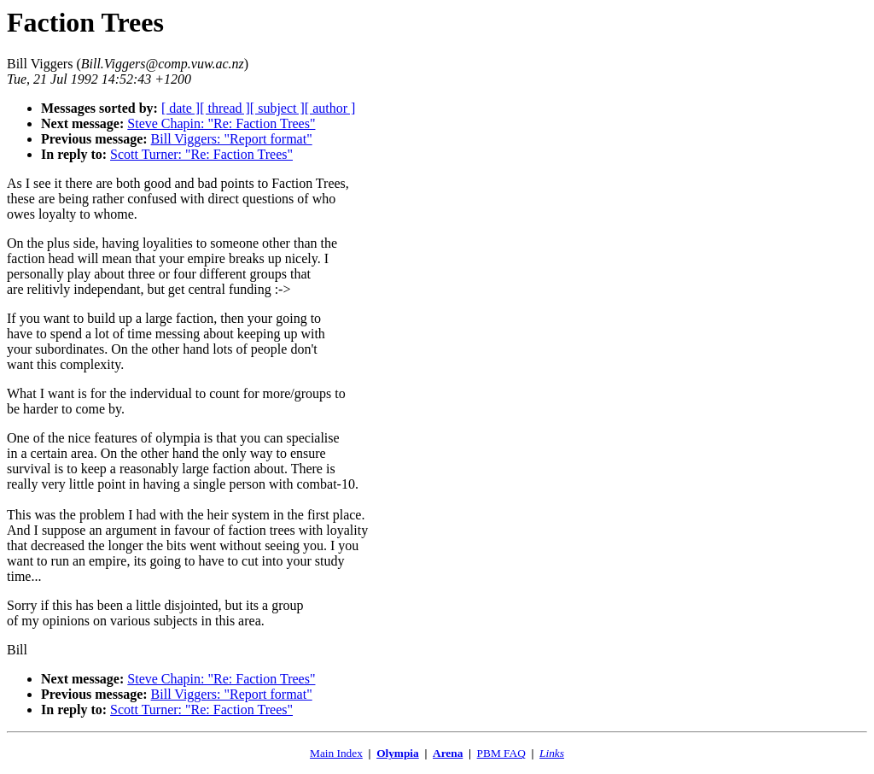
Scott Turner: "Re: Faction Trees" (201, 154)
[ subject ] (277, 108)
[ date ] (180, 108)
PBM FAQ (501, 753)
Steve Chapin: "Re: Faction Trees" (221, 123)
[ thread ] (225, 108)
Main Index (336, 753)
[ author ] (330, 108)
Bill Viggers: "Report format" (231, 139)
